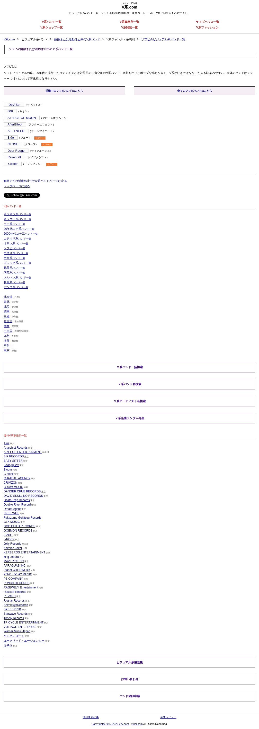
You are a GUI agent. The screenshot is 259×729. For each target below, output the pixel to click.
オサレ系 (16, 243)
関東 (6, 311)
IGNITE (8, 534)
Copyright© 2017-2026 (105, 723)
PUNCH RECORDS (16, 583)
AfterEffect (15, 124)
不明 (6, 345)
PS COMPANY (13, 578)
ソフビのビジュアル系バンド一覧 (163, 39)
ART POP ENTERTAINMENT (23, 451)
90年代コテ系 (19, 229)
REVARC (10, 596)
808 (10, 111)
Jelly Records (12, 543)
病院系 (14, 272)
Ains (6, 443)
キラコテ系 (17, 219)
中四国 (8, 331)
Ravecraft (14, 157)
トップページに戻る (17, 186)
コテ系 (14, 224)
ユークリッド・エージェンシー (24, 640)
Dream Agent (12, 508)
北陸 (6, 306)
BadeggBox (11, 465)
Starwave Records (15, 613)
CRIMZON (10, 482)
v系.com (124, 723)
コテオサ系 (17, 238)
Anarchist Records (15, 447)
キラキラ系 (17, 214)
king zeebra (11, 556)
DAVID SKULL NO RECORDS (23, 495)
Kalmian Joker (13, 548)
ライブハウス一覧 (207, 22)
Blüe (11, 137)
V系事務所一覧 (129, 22)
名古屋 (8, 321)
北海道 (8, 297)
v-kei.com (137, 723)
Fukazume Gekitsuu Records (22, 517)
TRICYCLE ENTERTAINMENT (24, 622)
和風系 (14, 282)
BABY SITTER (13, 460)
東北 (6, 301)
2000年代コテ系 (21, 233)
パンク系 (16, 287)
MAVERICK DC (14, 561)
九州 (6, 336)
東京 (6, 350)
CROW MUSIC (13, 487)
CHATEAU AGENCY (17, 478)
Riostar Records (14, 600)
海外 (6, 340)
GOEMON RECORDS (18, 530)
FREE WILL (11, 513)
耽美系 (14, 267)
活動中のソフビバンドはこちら (64, 90)
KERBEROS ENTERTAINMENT (24, 552)
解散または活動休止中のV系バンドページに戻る (35, 181)
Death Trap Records (17, 500)
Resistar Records (15, 591)
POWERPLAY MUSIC (18, 574)
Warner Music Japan (17, 631)
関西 (6, 326)
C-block (9, 473)
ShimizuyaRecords (16, 604)
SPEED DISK (12, 609)
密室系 (14, 258)
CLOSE (13, 144)
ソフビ (14, 248)
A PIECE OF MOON (22, 118)
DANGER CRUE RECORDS (22, 491)
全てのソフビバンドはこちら (194, 90)
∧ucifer (13, 164)
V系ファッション (207, 27)
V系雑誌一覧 (129, 27)
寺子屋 (8, 645)
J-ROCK (9, 539)
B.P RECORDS (14, 456)
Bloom (8, 469)
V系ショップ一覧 (51, 27)
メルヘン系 (17, 277)
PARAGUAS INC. (15, 565)
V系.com (9, 39)
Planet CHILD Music (17, 569)
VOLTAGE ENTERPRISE (20, 626)
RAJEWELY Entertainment (21, 587)
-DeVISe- (14, 105)
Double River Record (17, 504)
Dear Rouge (16, 150)
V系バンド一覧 (51, 22)
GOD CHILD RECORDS (19, 526)
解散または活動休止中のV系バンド (77, 39)
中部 (6, 316)
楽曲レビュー (168, 717)
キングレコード (14, 635)
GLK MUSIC (12, 521)
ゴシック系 (17, 263)
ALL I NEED (16, 131)
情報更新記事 (91, 717)
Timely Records (14, 618)
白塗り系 (16, 253)
